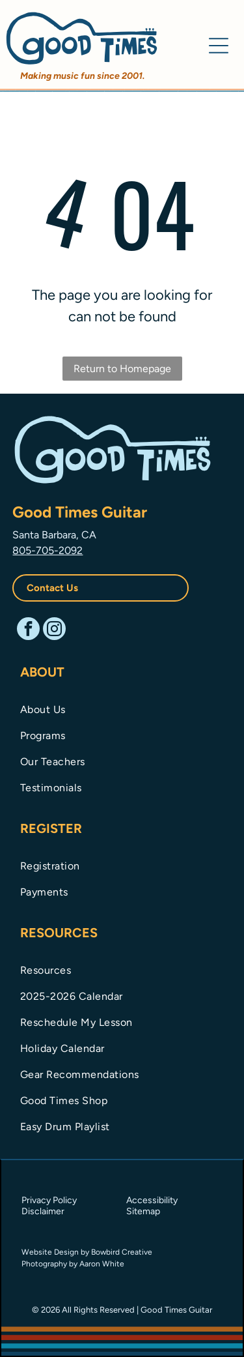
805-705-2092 (47, 550)
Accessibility (152, 1200)
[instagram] (54, 630)
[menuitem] (122, 708)
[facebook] (28, 630)
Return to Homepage (122, 368)
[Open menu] (218, 45)
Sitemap (143, 1211)
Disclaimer (42, 1211)
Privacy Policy (49, 1200)
